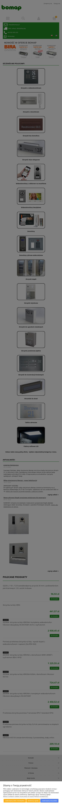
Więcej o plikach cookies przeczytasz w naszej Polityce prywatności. (25, 796)
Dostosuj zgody (33, 801)
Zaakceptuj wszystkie (49, 801)
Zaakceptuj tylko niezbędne (14, 801)
